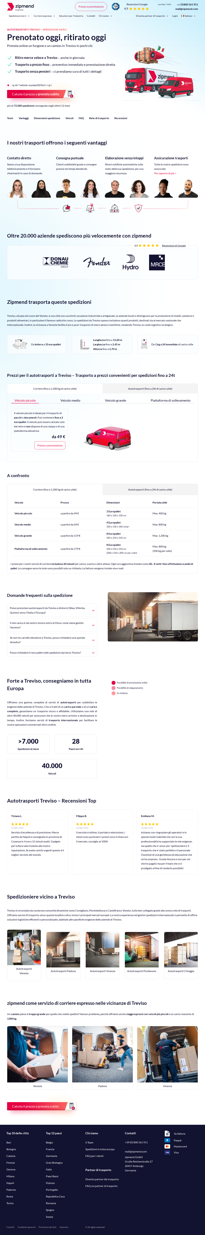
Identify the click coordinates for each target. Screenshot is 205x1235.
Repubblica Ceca (55, 1196)
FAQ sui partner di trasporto (101, 1185)
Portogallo (52, 1189)
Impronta (64, 1227)
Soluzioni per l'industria (71, 15)
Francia (50, 1149)
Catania (10, 1155)
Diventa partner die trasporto (102, 1179)
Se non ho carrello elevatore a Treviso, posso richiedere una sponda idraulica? (52, 640)
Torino (10, 1203)
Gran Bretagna (54, 1162)
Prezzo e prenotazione (91, 6)
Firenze (10, 1162)
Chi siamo (106, 15)
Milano (10, 1176)
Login (175, 15)
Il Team (89, 1142)
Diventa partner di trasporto (152, 15)
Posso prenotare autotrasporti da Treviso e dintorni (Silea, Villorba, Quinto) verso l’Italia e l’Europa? (52, 610)
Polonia (50, 1182)
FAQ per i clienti (94, 1155)
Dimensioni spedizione (47, 118)
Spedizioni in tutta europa (100, 1149)
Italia (49, 1169)
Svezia (49, 1216)
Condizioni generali (26, 1227)
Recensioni (120, 118)
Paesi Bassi (52, 1176)
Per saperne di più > (165, 173)
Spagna (50, 1209)
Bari (8, 1142)
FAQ (81, 118)
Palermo (11, 1189)
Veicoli (69, 118)
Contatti (91, 15)
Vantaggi (24, 118)
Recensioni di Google (174, 245)
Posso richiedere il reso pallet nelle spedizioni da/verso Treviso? (52, 652)
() (187, 4)
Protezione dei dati (47, 1227)
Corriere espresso (45, 15)
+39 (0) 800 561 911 (136, 1142)
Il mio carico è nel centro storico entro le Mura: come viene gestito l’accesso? (52, 625)
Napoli (10, 1182)
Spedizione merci (19, 15)
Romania (51, 1203)
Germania (51, 1155)
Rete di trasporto (99, 118)
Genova (10, 1169)
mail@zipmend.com (186, 8)
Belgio (49, 1142)
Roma (9, 1196)
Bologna (11, 1149)
